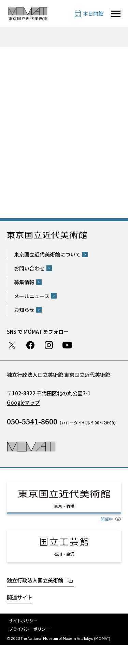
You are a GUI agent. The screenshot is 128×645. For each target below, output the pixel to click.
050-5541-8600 (32, 421)
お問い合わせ (29, 268)
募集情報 (24, 282)
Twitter (12, 345)
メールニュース (31, 296)
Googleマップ (23, 402)
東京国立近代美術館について (47, 254)
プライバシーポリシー (29, 629)
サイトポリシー (23, 620)
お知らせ (24, 309)
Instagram (49, 345)
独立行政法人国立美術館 (35, 580)
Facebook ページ (30, 345)
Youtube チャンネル (67, 345)
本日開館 (93, 13)
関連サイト (19, 597)
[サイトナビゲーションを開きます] (115, 13)
